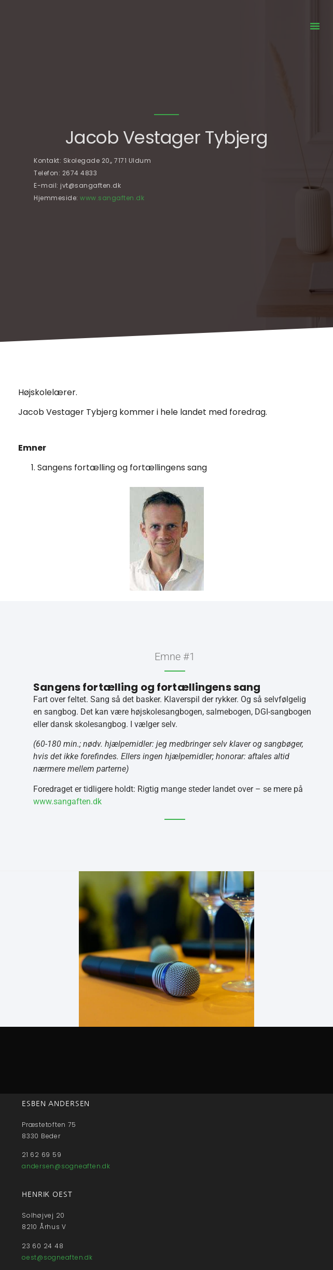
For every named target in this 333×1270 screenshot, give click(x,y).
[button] (315, 26)
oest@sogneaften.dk (57, 1257)
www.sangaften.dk (112, 197)
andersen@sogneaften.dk (66, 1166)
